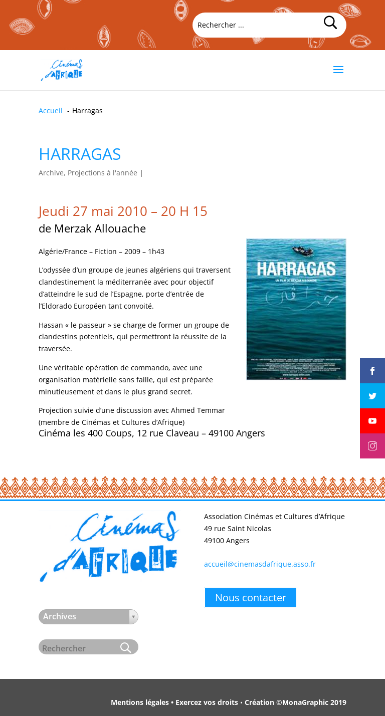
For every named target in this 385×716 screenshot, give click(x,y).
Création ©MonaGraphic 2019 (295, 702)
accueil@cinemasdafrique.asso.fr (260, 564)
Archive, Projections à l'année (88, 172)
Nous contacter (250, 597)
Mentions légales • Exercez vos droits (174, 702)
